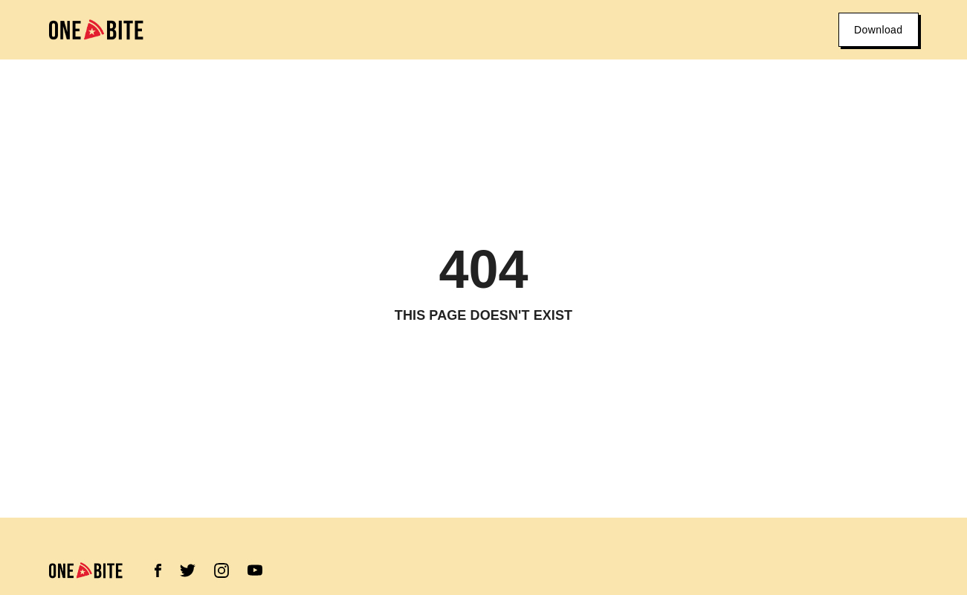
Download (878, 30)
